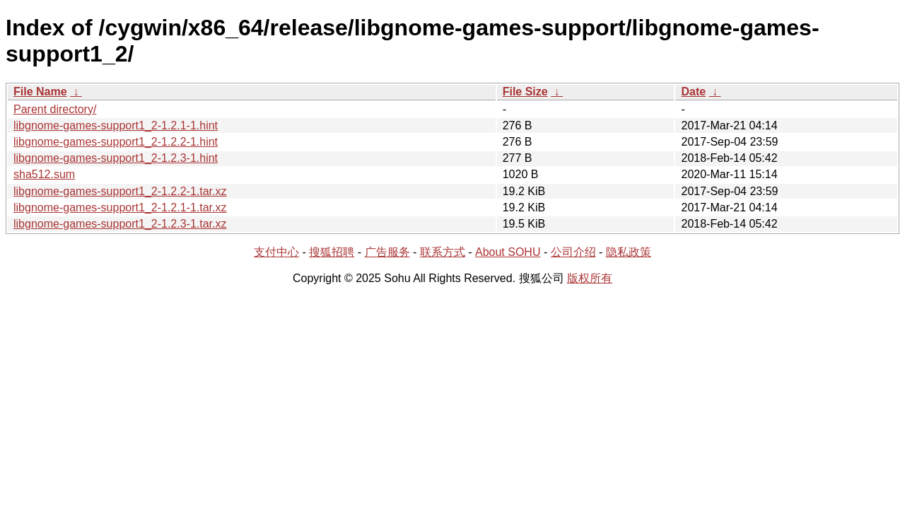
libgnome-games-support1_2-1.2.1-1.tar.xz (120, 207)
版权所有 (589, 278)
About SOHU (507, 252)
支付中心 (276, 252)
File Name (40, 92)
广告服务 (387, 252)
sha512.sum (44, 174)
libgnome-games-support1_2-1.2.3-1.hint (115, 158)
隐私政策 (628, 252)
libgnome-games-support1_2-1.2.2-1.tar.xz (120, 191)
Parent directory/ (54, 109)
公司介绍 (573, 252)
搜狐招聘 (331, 252)
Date (693, 92)
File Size (525, 92)
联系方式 (442, 252)
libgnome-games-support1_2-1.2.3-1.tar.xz (120, 224)
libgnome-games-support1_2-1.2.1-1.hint (115, 125)
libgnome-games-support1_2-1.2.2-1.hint (115, 142)
